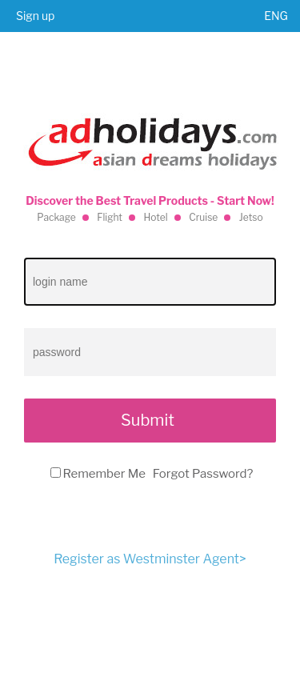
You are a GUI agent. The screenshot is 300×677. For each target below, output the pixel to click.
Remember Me (104, 474)
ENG (276, 15)
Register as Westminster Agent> (150, 559)
